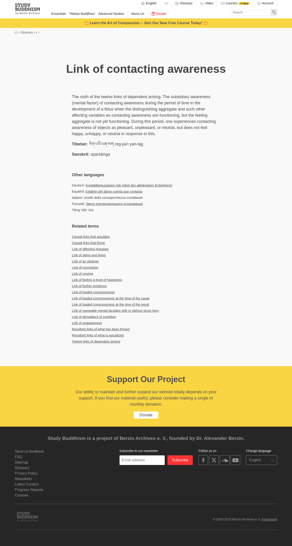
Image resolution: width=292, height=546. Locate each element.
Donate (158, 14)
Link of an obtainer (85, 261)
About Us (137, 14)
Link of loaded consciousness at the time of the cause (111, 298)
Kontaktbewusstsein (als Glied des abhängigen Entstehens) (129, 185)
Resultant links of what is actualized (98, 335)
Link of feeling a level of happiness (97, 280)
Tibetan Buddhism (82, 14)
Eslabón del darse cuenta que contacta (114, 191)
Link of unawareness (87, 323)
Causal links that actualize (91, 237)
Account (265, 3)
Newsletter (23, 479)
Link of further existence (89, 286)
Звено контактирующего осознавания (114, 204)
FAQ (18, 457)
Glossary (184, 3)
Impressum (269, 519)
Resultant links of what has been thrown (101, 329)
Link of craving (82, 274)
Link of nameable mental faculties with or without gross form (115, 310)
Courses (235, 3)
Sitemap (21, 462)
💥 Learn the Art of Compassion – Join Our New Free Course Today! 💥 (146, 23)
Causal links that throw (88, 243)
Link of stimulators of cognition (94, 317)
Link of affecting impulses (90, 249)
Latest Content (27, 484)
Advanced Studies (111, 14)
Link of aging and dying (89, 255)
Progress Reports (29, 490)
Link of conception (85, 267)
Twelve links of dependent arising (96, 341)
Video (206, 3)
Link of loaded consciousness (93, 292)
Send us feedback (29, 451)
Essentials (58, 14)
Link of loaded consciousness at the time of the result (110, 304)
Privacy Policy (26, 473)
